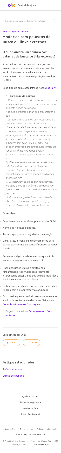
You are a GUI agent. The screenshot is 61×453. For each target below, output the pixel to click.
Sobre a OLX (9, 429)
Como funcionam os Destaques (21, 304)
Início (5, 31)
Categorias (14, 31)
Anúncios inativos (12, 369)
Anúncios (25, 31)
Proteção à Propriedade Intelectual (30, 434)
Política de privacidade (47, 429)
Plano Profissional (30, 414)
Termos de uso (26, 429)
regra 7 (50, 88)
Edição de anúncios (13, 376)
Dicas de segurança (30, 402)
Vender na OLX (30, 408)
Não (32, 343)
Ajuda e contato (30, 396)
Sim (11, 343)
